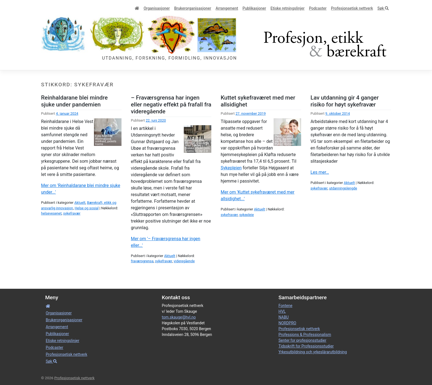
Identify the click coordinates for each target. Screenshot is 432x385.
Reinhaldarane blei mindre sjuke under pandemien (74, 101)
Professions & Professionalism (305, 334)
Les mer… (319, 172)
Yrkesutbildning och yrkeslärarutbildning (313, 352)
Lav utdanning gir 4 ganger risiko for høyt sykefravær (344, 101)
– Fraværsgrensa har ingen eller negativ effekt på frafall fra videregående (171, 104)
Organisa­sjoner (157, 8)
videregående (184, 261)
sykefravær (71, 213)
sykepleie (246, 215)
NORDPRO (287, 323)
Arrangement (226, 8)
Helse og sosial (87, 208)
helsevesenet (51, 213)
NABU (284, 317)
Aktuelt (79, 202)
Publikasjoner (254, 8)
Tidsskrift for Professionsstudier (306, 346)
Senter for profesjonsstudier (302, 340)
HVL (282, 311)
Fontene (285, 305)
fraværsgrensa (142, 261)
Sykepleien (231, 167)
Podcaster (317, 8)
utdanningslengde (343, 188)
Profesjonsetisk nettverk (352, 8)
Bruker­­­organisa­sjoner (192, 8)
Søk (383, 8)
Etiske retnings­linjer (288, 8)
